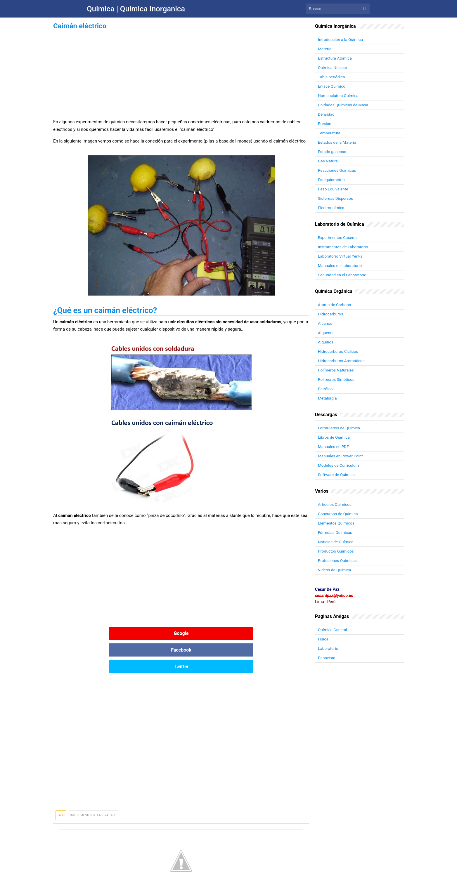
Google (96, 633)
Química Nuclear (333, 67)
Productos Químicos (336, 551)
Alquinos (326, 342)
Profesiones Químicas (338, 560)
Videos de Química (335, 569)
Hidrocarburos (331, 314)
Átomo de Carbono (335, 304)
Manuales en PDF (334, 446)
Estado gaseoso (332, 151)
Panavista (327, 657)
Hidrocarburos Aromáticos (342, 360)
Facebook (181, 633)
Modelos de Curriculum (339, 465)
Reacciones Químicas (337, 170)
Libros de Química (334, 437)
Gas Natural (328, 161)
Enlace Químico (332, 86)
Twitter (266, 633)
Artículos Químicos (335, 504)
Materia (325, 48)
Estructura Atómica (335, 58)
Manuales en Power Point (341, 456)
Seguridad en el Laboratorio (343, 274)
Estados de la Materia (337, 142)
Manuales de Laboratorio (340, 265)
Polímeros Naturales (336, 370)
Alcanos (325, 323)
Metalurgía (327, 398)
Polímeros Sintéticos (337, 379)
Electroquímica (331, 207)
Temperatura (329, 133)
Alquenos (326, 332)
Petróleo (325, 388)
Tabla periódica (332, 76)
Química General (333, 629)
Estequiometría (331, 179)
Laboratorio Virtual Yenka (341, 256)
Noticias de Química (336, 541)
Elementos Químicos (336, 523)
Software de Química (337, 474)
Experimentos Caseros (338, 237)
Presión (325, 123)
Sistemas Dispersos (336, 198)
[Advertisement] (181, 72)
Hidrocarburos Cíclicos (338, 351)
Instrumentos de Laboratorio (93, 782)
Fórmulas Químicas (335, 532)
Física (323, 639)
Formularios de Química (339, 428)
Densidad (326, 114)
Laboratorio (328, 648)
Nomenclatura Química (339, 95)
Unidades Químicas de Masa (344, 105)
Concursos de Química (338, 513)
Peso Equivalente (333, 189)
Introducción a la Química (341, 39)
